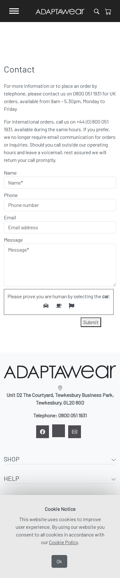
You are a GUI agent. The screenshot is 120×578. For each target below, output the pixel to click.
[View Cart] (108, 11)
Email (10, 217)
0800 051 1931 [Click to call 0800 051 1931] (87, 93)
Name (10, 173)
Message (13, 240)
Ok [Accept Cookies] (59, 561)
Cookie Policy (63, 542)
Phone (11, 195)
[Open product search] (96, 11)
